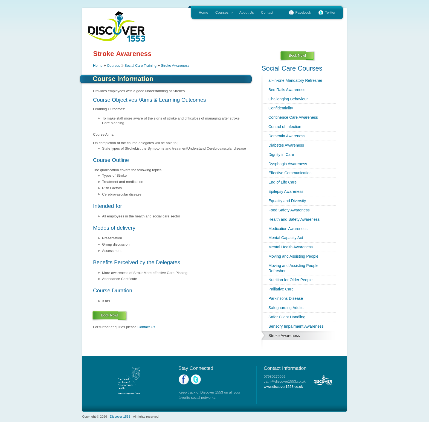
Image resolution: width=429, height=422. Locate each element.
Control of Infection (284, 126)
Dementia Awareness (286, 136)
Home (203, 12)
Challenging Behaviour (288, 99)
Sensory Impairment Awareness (296, 326)
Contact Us (146, 327)
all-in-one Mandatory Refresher (295, 80)
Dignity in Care (281, 154)
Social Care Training (140, 65)
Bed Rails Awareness (286, 90)
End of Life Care (282, 182)
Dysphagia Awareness (287, 164)
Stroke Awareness (175, 65)
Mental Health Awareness (290, 247)
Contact (267, 12)
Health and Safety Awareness (294, 219)
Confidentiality (280, 108)
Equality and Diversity (287, 201)
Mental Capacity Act (285, 237)
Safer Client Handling (286, 317)
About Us (246, 12)
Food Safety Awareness (289, 210)
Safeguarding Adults (285, 307)
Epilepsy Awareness (285, 191)
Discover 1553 (120, 416)
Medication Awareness (288, 228)
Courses (222, 12)
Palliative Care (281, 289)
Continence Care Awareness (293, 117)
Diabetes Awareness (286, 145)
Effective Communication (290, 173)
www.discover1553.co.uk (283, 387)
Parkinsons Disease (285, 298)
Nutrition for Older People (290, 280)
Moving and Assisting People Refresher (293, 268)
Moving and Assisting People (293, 256)
